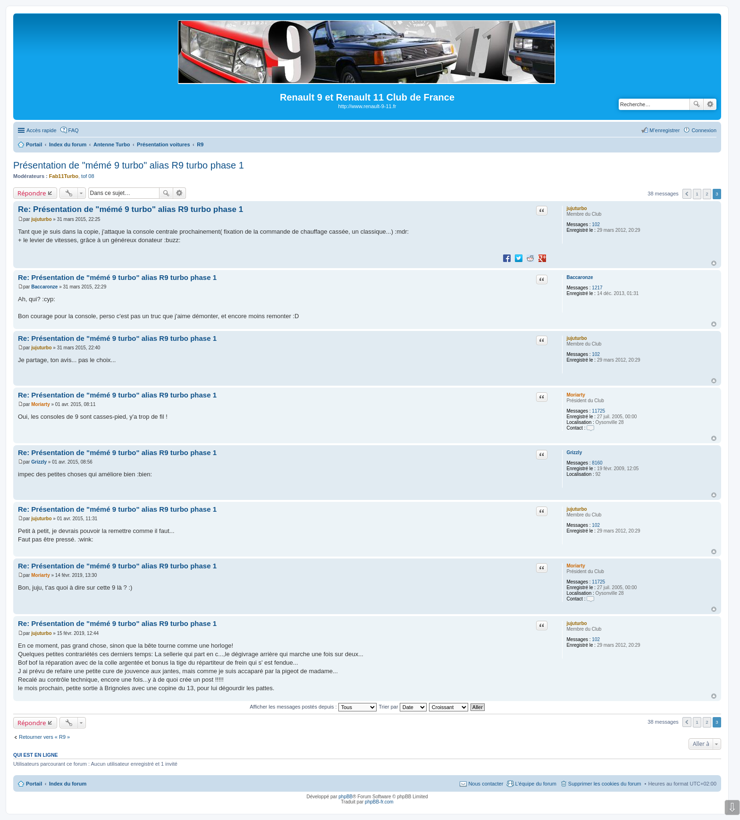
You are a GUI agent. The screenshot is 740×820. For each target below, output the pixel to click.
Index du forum (67, 783)
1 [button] (697, 193)
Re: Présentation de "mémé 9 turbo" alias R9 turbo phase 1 (130, 209)
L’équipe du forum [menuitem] (535, 783)
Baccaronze (579, 277)
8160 (597, 462)
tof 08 (87, 176)
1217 (597, 287)
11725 (598, 411)
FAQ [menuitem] (73, 130)
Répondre (31, 193)
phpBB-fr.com (379, 801)
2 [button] (707, 193)
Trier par (403, 707)
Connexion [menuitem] (703, 130)
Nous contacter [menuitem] (485, 783)
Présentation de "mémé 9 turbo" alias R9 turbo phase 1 (128, 165)
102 (596, 224)
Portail (34, 144)
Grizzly (574, 452)
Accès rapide (41, 130)
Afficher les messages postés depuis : (313, 707)
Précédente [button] (686, 194)
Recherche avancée (710, 104)
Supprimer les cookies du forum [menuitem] (604, 783)
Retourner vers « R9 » (44, 737)
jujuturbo (576, 208)
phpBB (345, 796)
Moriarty (575, 394)
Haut (713, 263)
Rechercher (697, 104)
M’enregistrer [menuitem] (664, 130)
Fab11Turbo (63, 176)
